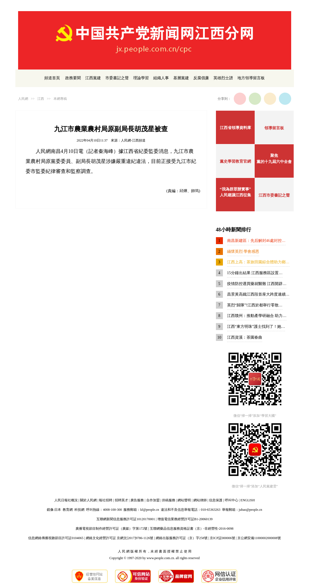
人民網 (23, 99)
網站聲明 (184, 500)
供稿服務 (168, 500)
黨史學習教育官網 (235, 161)
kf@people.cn (149, 510)
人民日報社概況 (66, 500)
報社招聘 (105, 500)
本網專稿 (60, 99)
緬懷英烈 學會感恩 (243, 251)
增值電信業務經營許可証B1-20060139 (185, 519)
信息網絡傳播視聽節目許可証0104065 (55, 538)
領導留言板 (274, 128)
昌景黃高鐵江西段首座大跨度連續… (258, 294)
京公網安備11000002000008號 (259, 538)
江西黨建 (93, 78)
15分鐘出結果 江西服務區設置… (255, 273)
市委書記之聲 (117, 78)
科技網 (79, 510)
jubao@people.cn (250, 510)
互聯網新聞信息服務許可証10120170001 (125, 519)
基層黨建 (181, 78)
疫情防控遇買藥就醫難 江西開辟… (257, 284)
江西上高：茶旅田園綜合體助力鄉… (258, 262)
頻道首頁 (52, 78)
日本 (57, 510)
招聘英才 (121, 500)
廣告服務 (137, 500)
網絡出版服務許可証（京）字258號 (182, 538)
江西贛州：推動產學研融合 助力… (257, 316)
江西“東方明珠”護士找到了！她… (256, 326)
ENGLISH (247, 500)
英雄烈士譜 (223, 78)
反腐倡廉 (201, 78)
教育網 (68, 510)
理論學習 (141, 78)
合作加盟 (153, 500)
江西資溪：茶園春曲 (244, 337)
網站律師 (200, 500)
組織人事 (161, 78)
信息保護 (215, 500)
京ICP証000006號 (222, 538)
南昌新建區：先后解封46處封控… (256, 241)
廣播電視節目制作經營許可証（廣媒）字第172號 (111, 529)
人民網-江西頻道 (133, 140)
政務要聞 (73, 78)
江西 (40, 99)
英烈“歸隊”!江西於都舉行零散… (255, 305)
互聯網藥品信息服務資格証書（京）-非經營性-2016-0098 (191, 529)
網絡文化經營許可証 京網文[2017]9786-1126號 (120, 538)
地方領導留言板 (251, 78)
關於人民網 (88, 500)
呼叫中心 (231, 500)
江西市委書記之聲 (274, 195)
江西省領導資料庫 (235, 128)
